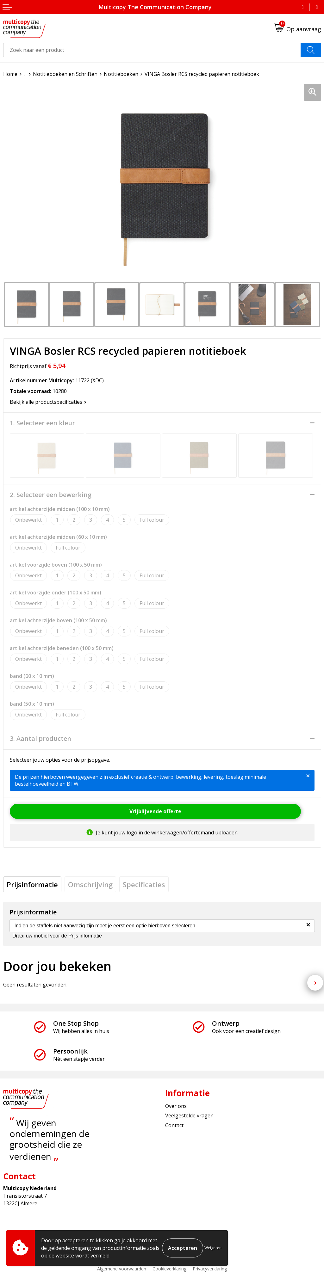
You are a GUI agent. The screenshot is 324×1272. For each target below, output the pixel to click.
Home (10, 74)
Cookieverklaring (169, 1269)
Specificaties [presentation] (144, 884)
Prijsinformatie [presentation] (32, 884)
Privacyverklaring (210, 1269)
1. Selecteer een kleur (42, 423)
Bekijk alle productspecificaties (48, 401)
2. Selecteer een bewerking (50, 495)
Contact (174, 1125)
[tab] (32, 884)
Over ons (176, 1106)
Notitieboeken (121, 74)
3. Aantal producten (40, 738)
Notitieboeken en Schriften (65, 74)
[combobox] (152, 50)
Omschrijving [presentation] (90, 884)
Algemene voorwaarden (121, 1269)
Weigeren (212, 1247)
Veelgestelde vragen (189, 1115)
